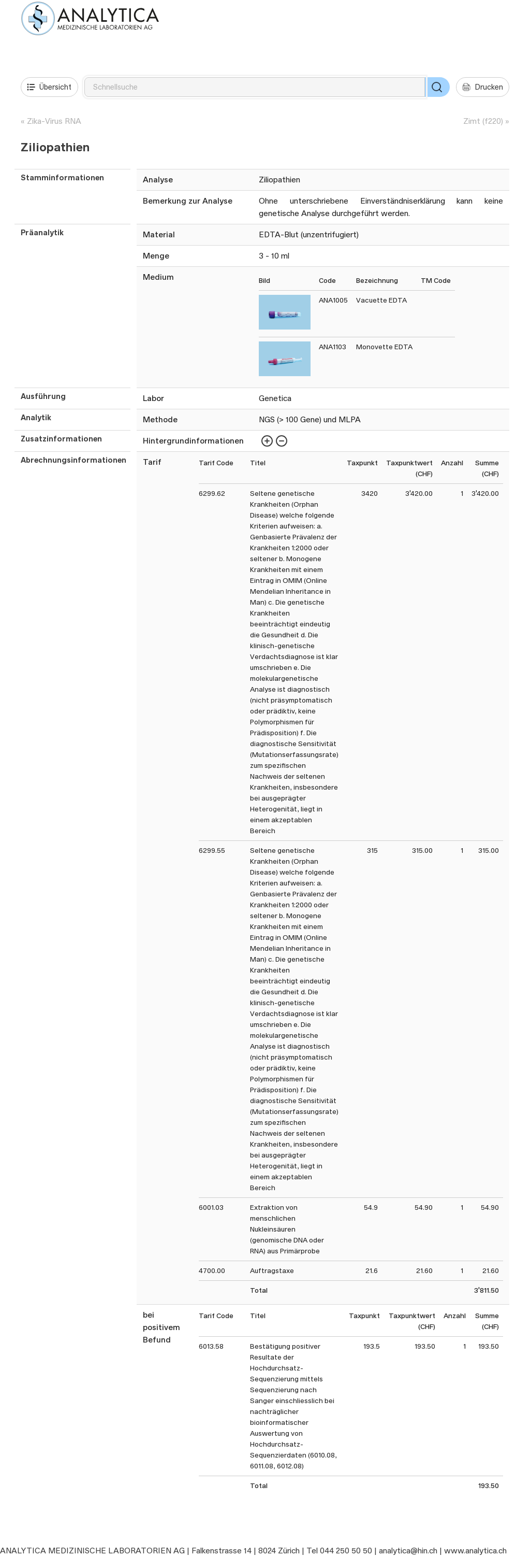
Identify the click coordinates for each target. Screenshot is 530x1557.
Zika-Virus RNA (54, 121)
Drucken (482, 87)
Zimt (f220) (483, 121)
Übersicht (49, 87)
